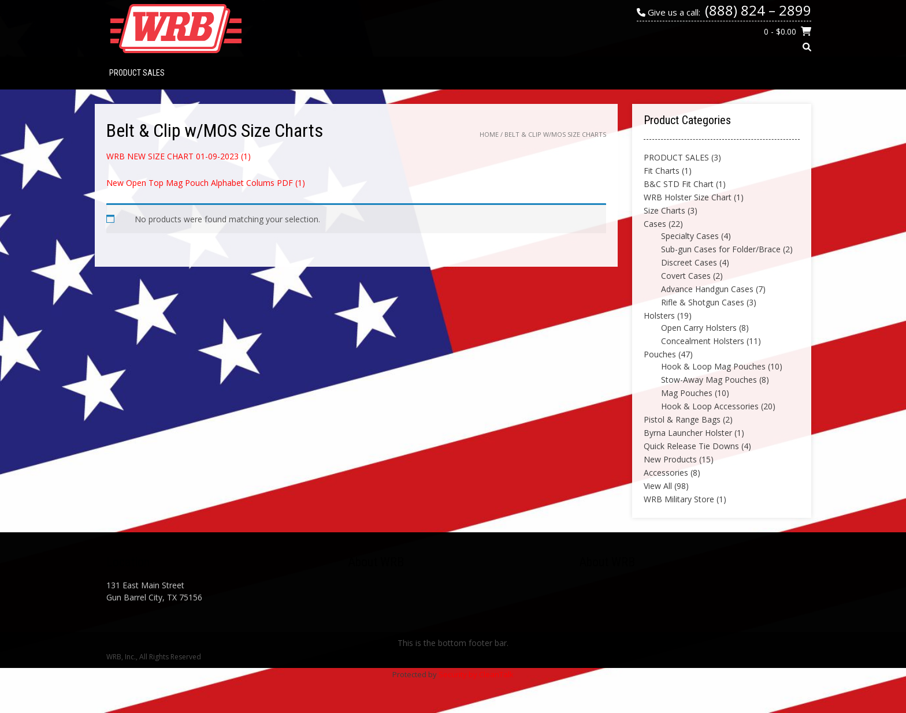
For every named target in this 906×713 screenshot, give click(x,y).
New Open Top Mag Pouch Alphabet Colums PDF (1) (205, 182)
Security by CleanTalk (476, 674)
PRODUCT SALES (137, 72)
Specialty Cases (690, 235)
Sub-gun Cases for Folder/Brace (721, 249)
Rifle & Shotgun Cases (702, 302)
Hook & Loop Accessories (710, 406)
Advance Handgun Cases (707, 288)
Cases (655, 223)
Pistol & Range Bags (682, 419)
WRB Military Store (679, 499)
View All (658, 485)
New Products (670, 459)
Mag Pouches (686, 392)
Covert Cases (686, 275)
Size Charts (664, 210)
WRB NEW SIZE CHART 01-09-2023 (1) (178, 156)
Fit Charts (662, 170)
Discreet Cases (689, 262)
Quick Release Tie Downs (691, 446)
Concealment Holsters (702, 340)
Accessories (666, 472)
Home (489, 134)
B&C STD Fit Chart (679, 183)
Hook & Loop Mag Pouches (713, 366)
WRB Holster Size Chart (688, 197)
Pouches (660, 354)
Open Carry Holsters (699, 327)
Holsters (659, 315)
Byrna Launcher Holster (688, 432)
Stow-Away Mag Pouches (709, 379)
